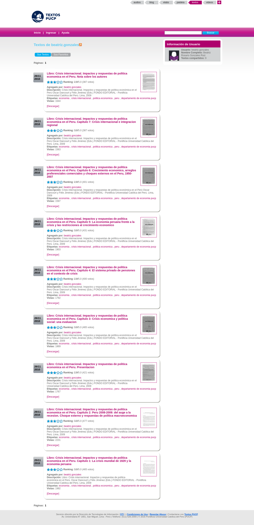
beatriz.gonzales (72, 87)
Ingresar (51, 32)
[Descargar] (53, 106)
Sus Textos (43, 54)
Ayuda (65, 32)
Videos (209, 2)
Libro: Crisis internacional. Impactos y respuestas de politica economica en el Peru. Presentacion (87, 365)
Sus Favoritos (61, 54)
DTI (122, 514)
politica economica (103, 98)
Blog (151, 2)
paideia (181, 2)
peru (116, 98)
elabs (166, 2)
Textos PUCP (191, 514)
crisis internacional (81, 98)
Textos (195, 2)
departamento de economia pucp (138, 98)
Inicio (37, 32)
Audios (137, 2)
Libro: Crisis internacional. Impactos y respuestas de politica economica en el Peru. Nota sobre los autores (87, 75)
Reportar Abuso (158, 514)
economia (64, 98)
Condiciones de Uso (137, 514)
